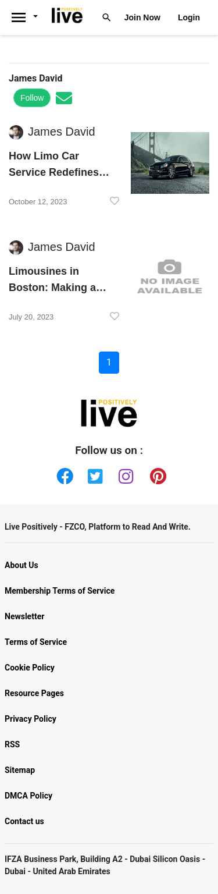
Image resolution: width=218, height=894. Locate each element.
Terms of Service (36, 642)
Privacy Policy (30, 718)
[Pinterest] (156, 474)
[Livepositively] (28, 17)
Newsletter (24, 616)
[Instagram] (124, 474)
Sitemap (20, 770)
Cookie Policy (30, 667)
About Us (21, 565)
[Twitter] (93, 474)
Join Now (142, 17)
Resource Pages (34, 693)
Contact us (24, 821)
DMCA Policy (28, 795)
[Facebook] (62, 474)
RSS (12, 744)
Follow (32, 97)
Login (189, 17)
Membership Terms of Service (60, 590)
